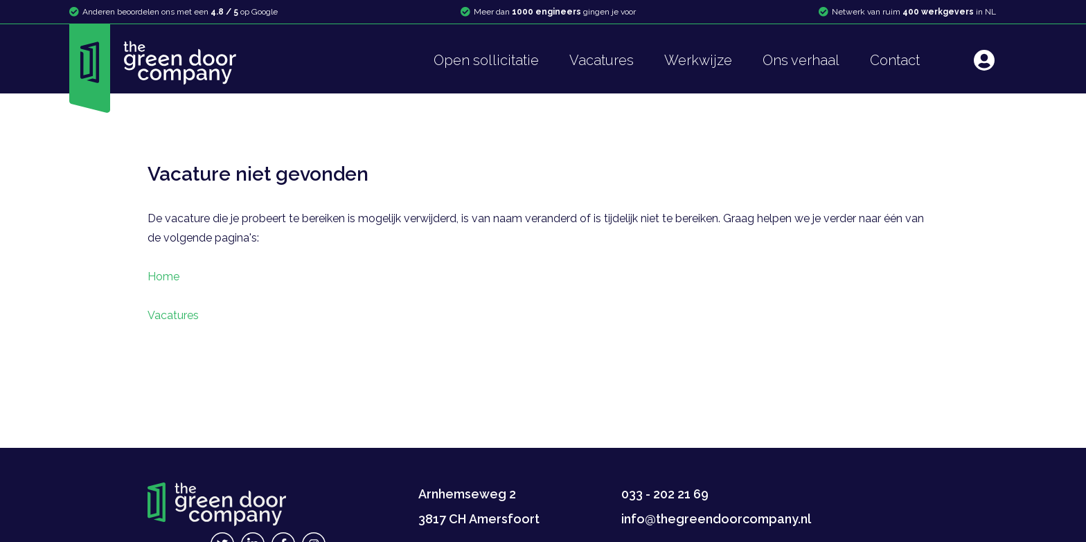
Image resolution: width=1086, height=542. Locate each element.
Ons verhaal (801, 60)
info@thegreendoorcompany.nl (716, 519)
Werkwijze (698, 60)
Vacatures (601, 60)
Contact (895, 60)
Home (163, 276)
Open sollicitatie (486, 60)
